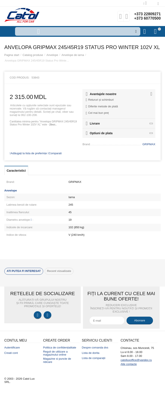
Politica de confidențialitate (59, 347)
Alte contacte (129, 364)
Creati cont (11, 352)
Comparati (55, 153)
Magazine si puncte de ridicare (57, 360)
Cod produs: (19, 77)
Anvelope (52, 55)
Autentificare (12, 347)
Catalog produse (33, 55)
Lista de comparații (93, 358)
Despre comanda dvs (95, 347)
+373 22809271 (147, 14)
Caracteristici (16, 170)
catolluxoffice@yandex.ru (136, 360)
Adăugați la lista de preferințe (28, 153)
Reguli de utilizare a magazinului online (55, 353)
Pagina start (11, 55)
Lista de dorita (90, 352)
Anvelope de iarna (72, 55)
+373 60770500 (147, 18)
